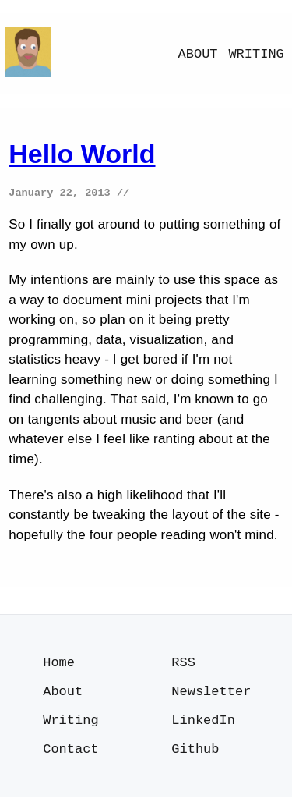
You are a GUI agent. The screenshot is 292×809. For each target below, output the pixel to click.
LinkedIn (203, 729)
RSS (183, 667)
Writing (255, 54)
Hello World (82, 154)
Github (195, 760)
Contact (70, 760)
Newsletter (211, 698)
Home (59, 667)
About (198, 54)
